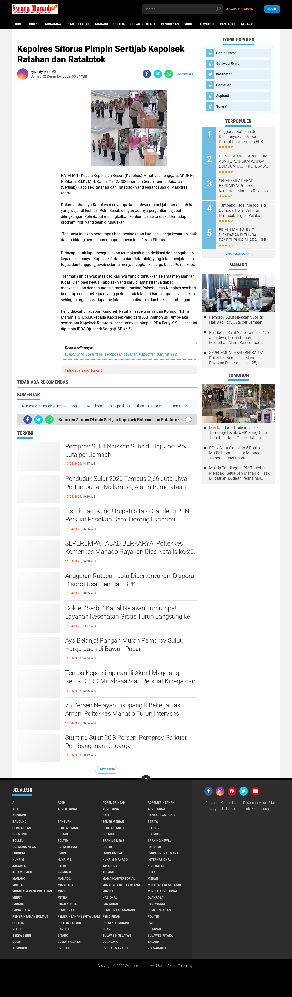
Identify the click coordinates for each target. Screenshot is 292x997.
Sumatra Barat (70, 942)
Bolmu (63, 834)
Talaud (153, 942)
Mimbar (18, 885)
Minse (62, 891)
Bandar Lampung (161, 815)
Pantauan (228, 24)
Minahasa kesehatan (164, 885)
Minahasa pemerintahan (32, 891)
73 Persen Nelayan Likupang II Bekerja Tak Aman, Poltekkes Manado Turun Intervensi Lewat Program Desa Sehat (122, 713)
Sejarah (248, 24)
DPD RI (107, 847)
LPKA (151, 872)
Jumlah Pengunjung (254, 809)
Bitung (153, 828)
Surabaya (110, 942)
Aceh (61, 803)
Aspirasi (222, 96)
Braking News (114, 840)
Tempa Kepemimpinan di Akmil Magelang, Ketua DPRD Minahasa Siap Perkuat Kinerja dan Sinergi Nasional (130, 681)
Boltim (63, 840)
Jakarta (19, 866)
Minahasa (53, 24)
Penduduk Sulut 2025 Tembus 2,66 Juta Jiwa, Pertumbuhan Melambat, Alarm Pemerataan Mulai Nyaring (127, 487)
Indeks (34, 24)
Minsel (108, 891)
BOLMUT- (154, 834)
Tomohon (207, 24)
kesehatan (224, 74)
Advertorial (67, 809)
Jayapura (110, 866)
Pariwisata (156, 904)
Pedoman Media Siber (259, 803)
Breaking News (24, 847)
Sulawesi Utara (142, 24)
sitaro (63, 935)
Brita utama (67, 847)
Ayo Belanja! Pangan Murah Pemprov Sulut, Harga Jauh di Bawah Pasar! (124, 644)
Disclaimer (227, 809)
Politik (119, 24)
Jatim (62, 866)
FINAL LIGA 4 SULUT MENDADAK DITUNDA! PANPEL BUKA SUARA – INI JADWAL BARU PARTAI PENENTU (242, 235)
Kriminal (65, 872)
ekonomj (19, 853)
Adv (15, 809)
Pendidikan (170, 24)
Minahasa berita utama (121, 885)
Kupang (108, 872)
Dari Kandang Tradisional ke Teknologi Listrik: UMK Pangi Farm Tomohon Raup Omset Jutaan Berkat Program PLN (238, 432)
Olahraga (155, 897)
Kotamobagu (22, 872)
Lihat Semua (107, 769)
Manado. (64, 878)
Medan (153, 878)
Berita (153, 821)
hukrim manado (115, 859)
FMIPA (62, 853)
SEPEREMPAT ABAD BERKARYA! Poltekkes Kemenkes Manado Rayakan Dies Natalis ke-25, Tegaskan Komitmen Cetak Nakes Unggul (130, 552)
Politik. (18, 923)
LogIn (272, 8)
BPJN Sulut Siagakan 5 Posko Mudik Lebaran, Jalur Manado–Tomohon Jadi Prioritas (236, 453)
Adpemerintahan (161, 803)
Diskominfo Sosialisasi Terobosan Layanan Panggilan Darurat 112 (121, 354)
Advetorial (157, 809)
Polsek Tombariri (117, 923)
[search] (182, 9)
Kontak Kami (230, 803)
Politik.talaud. (70, 923)
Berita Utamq (113, 828)
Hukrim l (65, 859)
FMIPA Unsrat (113, 853)
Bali (106, 815)
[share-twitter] (158, 74)
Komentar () (186, 74)
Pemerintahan (78, 24)
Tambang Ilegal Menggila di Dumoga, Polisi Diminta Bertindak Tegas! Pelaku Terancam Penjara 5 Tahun (243, 210)
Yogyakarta (157, 948)
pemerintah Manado (119, 910)
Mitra (62, 897)
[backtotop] (146, 780)
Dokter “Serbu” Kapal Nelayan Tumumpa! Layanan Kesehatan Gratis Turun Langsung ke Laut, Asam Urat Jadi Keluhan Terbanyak (127, 616)
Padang (18, 904)
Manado (101, 24)
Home (19, 24)
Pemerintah (67, 910)
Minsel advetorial (163, 891)
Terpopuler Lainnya (238, 253)
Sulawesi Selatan (117, 935)
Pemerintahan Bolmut (30, 916)
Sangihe (64, 929)
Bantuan (65, 821)
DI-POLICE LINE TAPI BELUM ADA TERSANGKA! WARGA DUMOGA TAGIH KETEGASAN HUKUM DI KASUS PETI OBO (244, 161)
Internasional (159, 859)
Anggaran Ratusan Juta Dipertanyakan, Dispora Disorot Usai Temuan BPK (129, 580)
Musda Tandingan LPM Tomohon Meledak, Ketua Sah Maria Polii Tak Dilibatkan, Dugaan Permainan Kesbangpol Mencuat (239, 473)
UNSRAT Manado (115, 948)
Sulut (17, 942)
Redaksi (211, 803)
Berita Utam (22, 828)
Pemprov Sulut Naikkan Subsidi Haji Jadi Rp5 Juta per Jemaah (126, 450)
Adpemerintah (114, 803)
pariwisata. (21, 910)
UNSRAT (63, 948)
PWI (150, 923)
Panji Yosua (67, 904)
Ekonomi (154, 847)
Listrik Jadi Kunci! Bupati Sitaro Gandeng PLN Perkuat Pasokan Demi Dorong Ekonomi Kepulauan (127, 519)
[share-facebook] (147, 74)
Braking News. (159, 840)
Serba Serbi (21, 935)
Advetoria (111, 809)
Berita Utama (226, 53)
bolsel (17, 840)
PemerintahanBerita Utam (79, 916)
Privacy (211, 809)
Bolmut (109, 834)
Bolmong (19, 834)
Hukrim (18, 859)
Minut (189, 24)
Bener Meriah (113, 821)
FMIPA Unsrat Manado (165, 853)
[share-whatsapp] (168, 74)
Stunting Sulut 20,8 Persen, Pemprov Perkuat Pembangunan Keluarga (126, 742)
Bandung (19, 821)
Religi (17, 929)
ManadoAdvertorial (119, 878)
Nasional (110, 897)
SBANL (107, 929)
